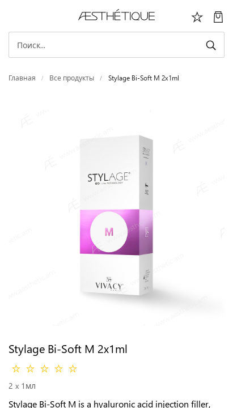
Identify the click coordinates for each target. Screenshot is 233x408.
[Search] (116, 45)
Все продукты (71, 78)
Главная (22, 78)
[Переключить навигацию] (15, 15)
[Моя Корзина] (218, 16)
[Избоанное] (197, 16)
